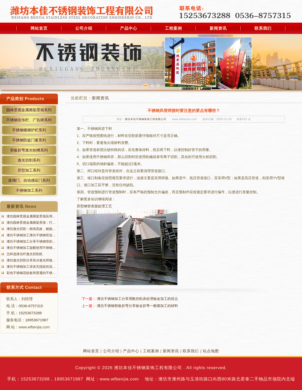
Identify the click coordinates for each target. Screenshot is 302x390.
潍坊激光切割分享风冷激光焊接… (31, 260)
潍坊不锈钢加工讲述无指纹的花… (31, 266)
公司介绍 (83, 28)
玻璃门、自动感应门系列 (29, 180)
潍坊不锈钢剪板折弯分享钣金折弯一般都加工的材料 (137, 306)
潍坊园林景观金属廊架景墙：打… (31, 222)
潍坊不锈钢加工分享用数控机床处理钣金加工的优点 (137, 299)
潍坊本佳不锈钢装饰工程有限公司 (145, 119)
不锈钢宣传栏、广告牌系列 (29, 120)
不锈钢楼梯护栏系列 (29, 130)
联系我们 (263, 28)
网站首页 (39, 28)
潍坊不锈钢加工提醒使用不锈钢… (31, 248)
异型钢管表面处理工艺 (94, 206)
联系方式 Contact (24, 287)
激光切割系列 (29, 160)
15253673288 (30, 313)
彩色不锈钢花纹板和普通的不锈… (31, 273)
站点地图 (211, 351)
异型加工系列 (29, 170)
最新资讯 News (21, 206)
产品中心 (128, 28)
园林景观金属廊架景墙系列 (29, 110)
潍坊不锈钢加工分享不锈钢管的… (31, 241)
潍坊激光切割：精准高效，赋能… (31, 229)
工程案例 (173, 28)
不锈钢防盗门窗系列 (29, 140)
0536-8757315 (31, 306)
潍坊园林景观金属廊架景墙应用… (31, 216)
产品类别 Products (25, 99)
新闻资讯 (218, 28)
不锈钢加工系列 (29, 190)
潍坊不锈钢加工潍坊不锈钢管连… (31, 235)
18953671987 (36, 320)
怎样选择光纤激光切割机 (24, 254)
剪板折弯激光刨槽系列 (29, 150)
